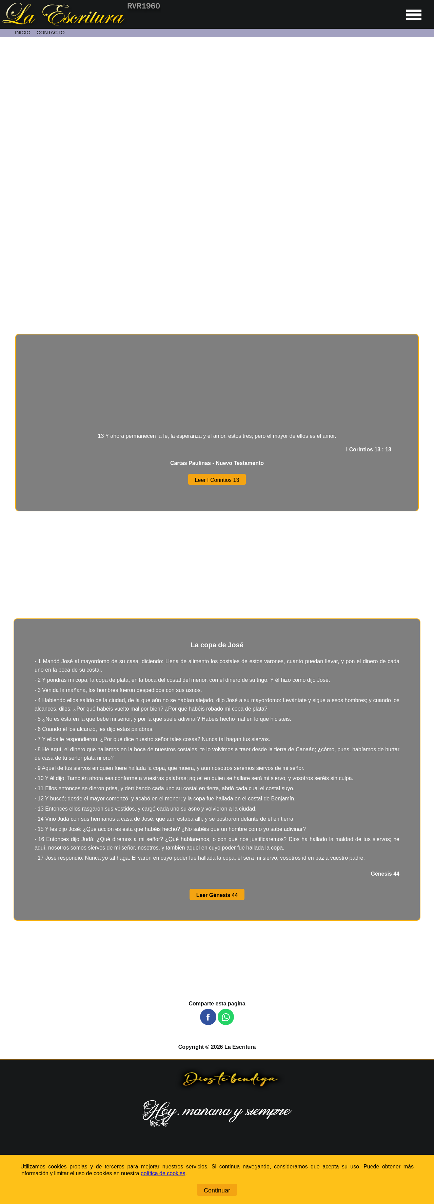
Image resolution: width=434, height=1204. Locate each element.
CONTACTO (51, 32)
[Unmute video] (217, 157)
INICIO (23, 32)
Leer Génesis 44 (217, 895)
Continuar (217, 1190)
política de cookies (163, 1173)
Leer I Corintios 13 (217, 480)
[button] (208, 1017)
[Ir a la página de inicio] (80, 23)
